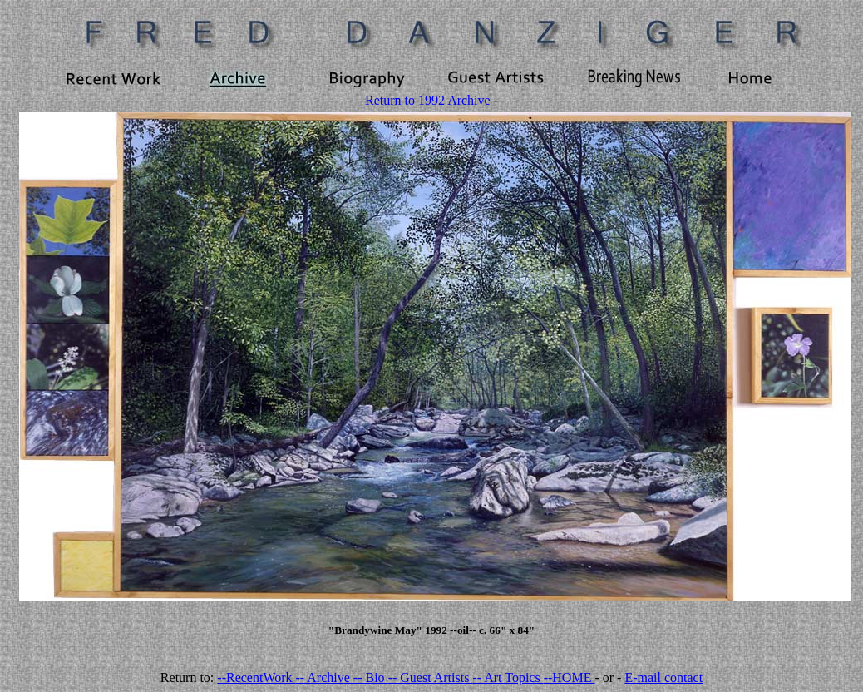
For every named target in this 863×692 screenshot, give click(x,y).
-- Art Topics (507, 677)
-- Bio (370, 677)
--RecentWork (256, 677)
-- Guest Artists (430, 677)
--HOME (569, 677)
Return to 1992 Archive (429, 100)
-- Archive (324, 677)
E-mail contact (663, 677)
